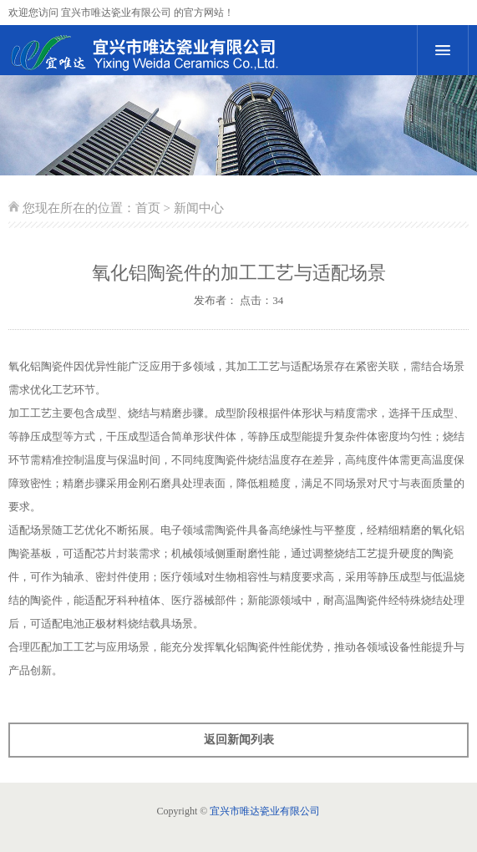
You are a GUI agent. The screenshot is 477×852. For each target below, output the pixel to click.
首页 (147, 208)
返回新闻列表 (239, 739)
